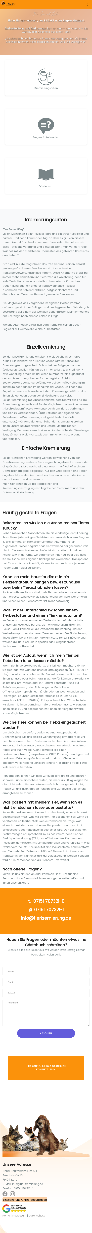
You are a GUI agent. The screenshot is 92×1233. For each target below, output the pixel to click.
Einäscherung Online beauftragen (25, 1200)
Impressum (19, 1215)
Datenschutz (37, 1215)
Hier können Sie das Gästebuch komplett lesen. (46, 1068)
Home (6, 1215)
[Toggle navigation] (87, 4)
